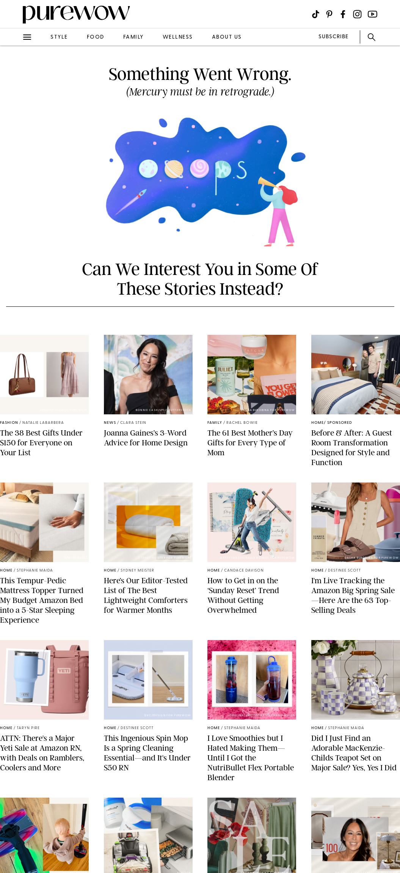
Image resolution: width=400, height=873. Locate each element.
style (59, 37)
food (95, 37)
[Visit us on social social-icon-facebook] (343, 14)
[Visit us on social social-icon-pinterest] (329, 14)
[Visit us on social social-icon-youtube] (372, 14)
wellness (178, 37)
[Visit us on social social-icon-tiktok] (316, 14)
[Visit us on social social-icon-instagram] (357, 14)
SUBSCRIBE (333, 37)
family (133, 37)
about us (227, 37)
